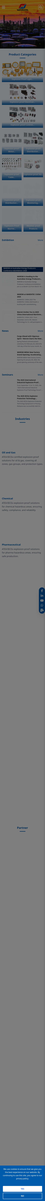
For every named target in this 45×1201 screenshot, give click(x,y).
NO (22, 1196)
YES (22, 1189)
